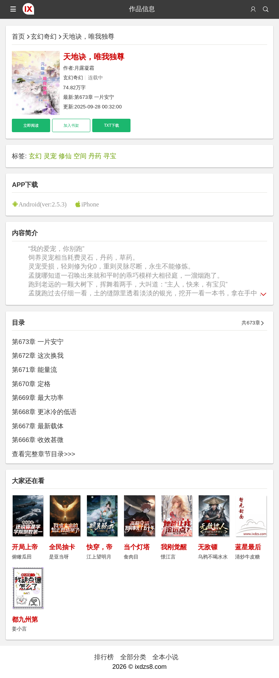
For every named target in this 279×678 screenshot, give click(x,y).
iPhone (90, 204)
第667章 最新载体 (37, 426)
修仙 (65, 156)
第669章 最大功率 (37, 397)
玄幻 (35, 156)
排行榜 (104, 657)
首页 (18, 36)
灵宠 (50, 156)
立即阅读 (31, 125)
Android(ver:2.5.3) (42, 204)
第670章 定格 (31, 384)
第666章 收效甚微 (37, 440)
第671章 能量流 (34, 369)
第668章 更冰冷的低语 (44, 412)
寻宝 (109, 156)
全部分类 (133, 657)
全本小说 (165, 657)
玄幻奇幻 (44, 36)
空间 (79, 156)
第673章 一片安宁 (94, 97)
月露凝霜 (84, 68)
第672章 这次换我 (37, 355)
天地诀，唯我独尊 (88, 36)
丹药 (94, 156)
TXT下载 (111, 125)
